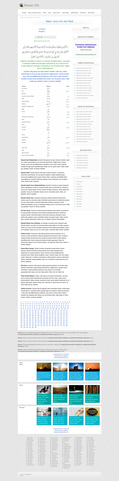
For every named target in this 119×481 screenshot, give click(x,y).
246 (67, 322)
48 (21, 305)
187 (44, 317)
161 (67, 313)
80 (43, 307)
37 (45, 303)
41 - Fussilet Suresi (54, 440)
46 (65, 303)
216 (30, 320)
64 (57, 305)
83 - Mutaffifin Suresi (78, 446)
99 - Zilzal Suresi (90, 442)
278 (61, 325)
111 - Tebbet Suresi (90, 460)
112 (24, 310)
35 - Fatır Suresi (41, 460)
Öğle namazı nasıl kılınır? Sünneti (83, 73)
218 (35, 320)
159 (61, 313)
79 (41, 307)
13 (42, 302)
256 (47, 324)
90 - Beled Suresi (77, 457)
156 (52, 313)
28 (25, 303)
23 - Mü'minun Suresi (42, 442)
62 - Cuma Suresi (65, 445)
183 (33, 317)
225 (55, 320)
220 (41, 320)
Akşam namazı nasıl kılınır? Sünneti (84, 88)
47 (68, 303)
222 (47, 320)
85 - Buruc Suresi (77, 449)
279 (64, 325)
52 (30, 305)
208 (55, 319)
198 (27, 319)
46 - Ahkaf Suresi (53, 448)
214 (24, 320)
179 (21, 317)
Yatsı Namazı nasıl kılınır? (82, 165)
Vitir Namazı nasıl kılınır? (81, 167)
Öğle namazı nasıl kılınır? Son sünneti (84, 78)
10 (36, 302)
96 (30, 308)
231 (24, 322)
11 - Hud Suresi (29, 452)
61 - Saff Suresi (65, 443)
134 (38, 312)
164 (27, 315)
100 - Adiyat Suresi (90, 443)
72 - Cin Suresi (65, 460)
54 (34, 305)
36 (43, 303)
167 (35, 315)
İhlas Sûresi (79, 201)
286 (35, 327)
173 (52, 315)
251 (33, 324)
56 (39, 305)
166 (33, 315)
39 (50, 303)
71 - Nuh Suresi (65, 458)
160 (64, 313)
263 (67, 324)
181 (27, 317)
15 (47, 302)
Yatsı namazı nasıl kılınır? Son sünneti (84, 95)
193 (61, 317)
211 (64, 319)
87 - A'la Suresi (77, 452)
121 (50, 310)
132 (33, 312)
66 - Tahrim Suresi (66, 451)
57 (41, 305)
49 (23, 305)
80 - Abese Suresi (78, 442)
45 (63, 303)
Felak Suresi (79, 204)
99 (36, 308)
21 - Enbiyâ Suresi (41, 439)
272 (44, 325)
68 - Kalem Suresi (65, 454)
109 (65, 308)
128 (21, 312)
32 (34, 303)
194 (64, 317)
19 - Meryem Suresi (30, 464)
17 (51, 302)
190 (52, 317)
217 (33, 320)
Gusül (49, 12)
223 (50, 320)
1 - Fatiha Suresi (29, 437)
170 (44, 315)
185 (38, 317)
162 (21, 315)
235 (35, 322)
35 (41, 303)
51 (27, 305)
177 (64, 315)
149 (33, 313)
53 (32, 305)
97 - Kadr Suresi (90, 439)
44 (61, 303)
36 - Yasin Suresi (41, 461)
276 (55, 325)
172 (50, 315)
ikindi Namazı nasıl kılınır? (82, 160)
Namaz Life (29, 474)
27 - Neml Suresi (41, 448)
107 (59, 308)
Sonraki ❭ (41, 31)
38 (48, 303)
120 (47, 310)
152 (41, 313)
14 (45, 302)
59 (45, 305)
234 (33, 322)
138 (50, 312)
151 (38, 313)
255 (44, 324)
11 (38, 302)
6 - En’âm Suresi (29, 445)
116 (35, 310)
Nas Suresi (78, 206)
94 (25, 308)
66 (61, 305)
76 (34, 307)
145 (21, 313)
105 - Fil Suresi (90, 451)
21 (60, 302)
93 (23, 308)
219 (38, 320)
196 (21, 319)
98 (34, 308)
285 (33, 327)
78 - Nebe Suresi (77, 439)
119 (44, 310)
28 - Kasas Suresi (41, 449)
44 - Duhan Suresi (54, 445)
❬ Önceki (41, 29)
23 (65, 302)
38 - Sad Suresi (41, 464)
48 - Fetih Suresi (53, 452)
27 (23, 303)
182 (30, 317)
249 (27, 324)
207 (52, 319)
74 (30, 307)
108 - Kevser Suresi (90, 455)
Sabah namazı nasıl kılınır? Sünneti (84, 68)
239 (47, 322)
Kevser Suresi (79, 191)
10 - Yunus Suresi (29, 451)
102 (45, 308)
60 (48, 305)
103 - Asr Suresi (90, 448)
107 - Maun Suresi (90, 454)
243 (58, 322)
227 (61, 320)
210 (61, 319)
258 (52, 324)
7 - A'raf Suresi (29, 446)
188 (47, 317)
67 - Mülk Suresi (65, 452)
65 (59, 305)
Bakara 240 (38, 17)
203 (41, 319)
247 (21, 324)
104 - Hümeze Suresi (91, 449)
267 (30, 325)
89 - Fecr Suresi (77, 455)
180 (24, 317)
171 (47, 315)
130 (27, 312)
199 (30, 319)
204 (44, 319)
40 (52, 303)
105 (53, 308)
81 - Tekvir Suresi (77, 443)
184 (35, 317)
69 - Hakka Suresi (65, 455)
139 (52, 312)
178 (67, 315)
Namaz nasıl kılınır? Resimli (34, 12)
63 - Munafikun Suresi (66, 446)
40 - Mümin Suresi (54, 439)
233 (30, 322)
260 (58, 324)
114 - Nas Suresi (90, 464)
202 (38, 319)
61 (50, 305)
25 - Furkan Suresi (42, 445)
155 (50, 313)
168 (38, 315)
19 (56, 302)
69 (68, 305)
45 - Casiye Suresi (54, 446)
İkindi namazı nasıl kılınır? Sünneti (83, 80)
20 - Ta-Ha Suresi (41, 437)
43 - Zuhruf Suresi (53, 443)
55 (36, 305)
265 (24, 325)
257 (50, 324)
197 (24, 319)
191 (55, 317)
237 (41, 322)
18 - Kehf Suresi (29, 463)
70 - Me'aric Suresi (66, 457)
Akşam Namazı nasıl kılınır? (82, 162)
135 (41, 312)
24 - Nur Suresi (41, 443)
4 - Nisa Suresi (29, 442)
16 (49, 302)
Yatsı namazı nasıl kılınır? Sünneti (83, 90)
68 (65, 305)
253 (38, 324)
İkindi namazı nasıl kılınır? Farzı (83, 83)
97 (32, 308)
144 (67, 312)
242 (55, 322)
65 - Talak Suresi (65, 449)
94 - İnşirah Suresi (78, 463)
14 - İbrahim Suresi (30, 457)
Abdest (44, 12)
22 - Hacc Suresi (41, 440)
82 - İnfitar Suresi (77, 445)
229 (67, 320)
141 (58, 312)
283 (27, 327)
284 (30, 327)
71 (23, 307)
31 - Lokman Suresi (42, 454)
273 (47, 325)
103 (48, 308)
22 (62, 302)
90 (65, 307)
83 (50, 307)
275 (52, 325)
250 (30, 324)
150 (35, 313)
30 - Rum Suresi (41, 452)
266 (27, 325)
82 (48, 307)
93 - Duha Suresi (77, 461)
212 (67, 319)
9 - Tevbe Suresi (29, 449)
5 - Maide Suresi (29, 443)
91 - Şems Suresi (77, 458)
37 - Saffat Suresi (41, 463)
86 (57, 307)
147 (27, 313)
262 (64, 324)
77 (36, 307)
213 (21, 320)
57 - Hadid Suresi (53, 466)
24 (67, 302)
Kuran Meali (83, 12)
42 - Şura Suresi (53, 442)
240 (50, 322)
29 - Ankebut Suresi (42, 451)
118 (41, 310)
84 (52, 307)
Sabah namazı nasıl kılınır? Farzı (83, 70)
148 (30, 313)
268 (33, 325)
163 (24, 315)
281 (21, 327)
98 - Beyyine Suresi (90, 440)
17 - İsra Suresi (29, 461)
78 (39, 307)
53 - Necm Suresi (53, 460)
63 (54, 305)
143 (64, 312)
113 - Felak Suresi (90, 463)
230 (21, 322)
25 (69, 302)
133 (35, 312)
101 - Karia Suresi (90, 445)
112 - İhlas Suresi (90, 461)
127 (67, 310)
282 (24, 327)
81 (45, 307)
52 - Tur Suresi (53, 458)
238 (44, 322)
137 (47, 312)
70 (21, 307)
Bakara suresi (32, 17)
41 (54, 303)
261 (61, 324)
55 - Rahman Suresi (54, 463)
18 (53, 302)
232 (27, 322)
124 (58, 310)
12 (40, 302)
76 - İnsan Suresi (65, 468)
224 (52, 320)
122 (52, 310)
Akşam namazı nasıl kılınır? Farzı (83, 85)
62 (52, 305)
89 (63, 307)
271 (41, 325)
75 (32, 307)
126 (64, 310)
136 (44, 312)
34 (39, 303)
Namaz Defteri (91, 12)
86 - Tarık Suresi (77, 451)
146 (24, 313)
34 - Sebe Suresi (41, 458)
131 (30, 312)
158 (58, 313)
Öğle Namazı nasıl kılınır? (82, 157)
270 (38, 325)
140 (55, 312)
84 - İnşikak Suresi (78, 448)
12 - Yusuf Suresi (29, 454)
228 (64, 320)
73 (27, 307)
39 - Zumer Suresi (53, 437)
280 (67, 325)
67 (63, 305)
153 (44, 313)
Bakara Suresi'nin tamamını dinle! (42, 41)
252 (35, 324)
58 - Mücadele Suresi (66, 437)
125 (61, 310)
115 (33, 310)
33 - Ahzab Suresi (41, 457)
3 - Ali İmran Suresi (30, 440)
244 (61, 322)
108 (62, 308)
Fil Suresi (78, 184)
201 (35, 319)
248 (24, 324)
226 (58, 320)
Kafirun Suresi (79, 194)
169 (41, 315)
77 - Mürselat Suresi (78, 437)
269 (35, 325)
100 (39, 308)
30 (30, 303)
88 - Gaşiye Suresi (78, 454)
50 (25, 305)
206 (50, 319)
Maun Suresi (79, 189)
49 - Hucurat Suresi (54, 454)
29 (27, 303)
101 (42, 308)
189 (50, 317)
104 (51, 308)
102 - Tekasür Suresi (91, 446)
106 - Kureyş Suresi (90, 452)
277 (58, 325)
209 (58, 319)
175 (58, 315)
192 (58, 317)
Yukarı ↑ (21, 475)
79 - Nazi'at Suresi (78, 440)
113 (27, 310)
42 (57, 303)
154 (47, 313)
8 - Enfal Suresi (29, 448)
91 (68, 307)
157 (55, 313)
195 (67, 317)
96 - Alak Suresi (90, 437)
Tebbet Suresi (79, 199)
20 (58, 302)
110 (67, 308)
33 (36, 303)
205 (47, 319)
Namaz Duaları (65, 12)
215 (27, 320)
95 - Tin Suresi (77, 464)
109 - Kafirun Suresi (91, 457)
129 (24, 312)
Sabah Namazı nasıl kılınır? (82, 155)
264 (21, 325)
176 (61, 315)
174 (55, 315)
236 (38, 322)
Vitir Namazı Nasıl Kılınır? (82, 98)
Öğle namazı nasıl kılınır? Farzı (83, 75)
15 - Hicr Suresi (29, 458)
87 (59, 307)
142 (61, 312)
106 (56, 308)
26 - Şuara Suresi (41, 446)
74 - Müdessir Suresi (66, 464)
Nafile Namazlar (74, 12)
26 (21, 303)
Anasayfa (24, 12)
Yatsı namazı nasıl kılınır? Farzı (83, 93)
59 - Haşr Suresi (65, 439)
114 (30, 310)
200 (33, 319)
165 (30, 315)
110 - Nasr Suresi (90, 458)
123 (55, 310)
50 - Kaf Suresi (53, 455)
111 (21, 310)
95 (27, 308)
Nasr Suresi (79, 196)
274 (50, 325)
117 (38, 310)
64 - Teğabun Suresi (66, 448)
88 (61, 307)
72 (25, 307)
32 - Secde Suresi (41, 455)
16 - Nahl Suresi (29, 460)
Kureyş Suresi (79, 186)
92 (21, 308)
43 (59, 303)
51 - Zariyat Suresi (54, 457)
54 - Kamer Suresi (54, 461)
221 (44, 320)
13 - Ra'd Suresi (29, 455)
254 (41, 324)
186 (41, 317)
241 (52, 322)
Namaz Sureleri (56, 12)
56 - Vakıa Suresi (53, 464)
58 (43, 305)
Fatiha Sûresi (79, 181)
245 (64, 322)
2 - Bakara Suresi (29, 439)
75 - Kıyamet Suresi (66, 466)
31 (32, 303)
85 (54, 307)
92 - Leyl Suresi (77, 460)
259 (55, 324)
